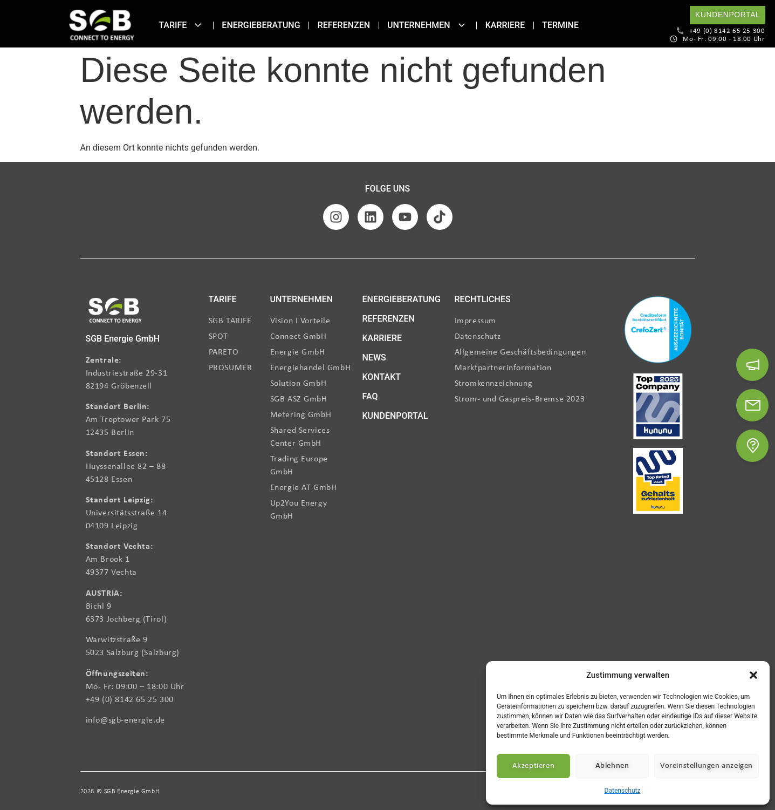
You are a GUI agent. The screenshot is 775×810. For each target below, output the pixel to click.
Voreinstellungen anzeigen (706, 766)
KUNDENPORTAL (395, 416)
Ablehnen (612, 766)
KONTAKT (381, 377)
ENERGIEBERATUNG (401, 299)
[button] (753, 675)
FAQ (370, 396)
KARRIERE (382, 338)
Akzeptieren (533, 766)
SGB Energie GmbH (123, 338)
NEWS (374, 357)
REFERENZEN (388, 319)
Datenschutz (623, 790)
